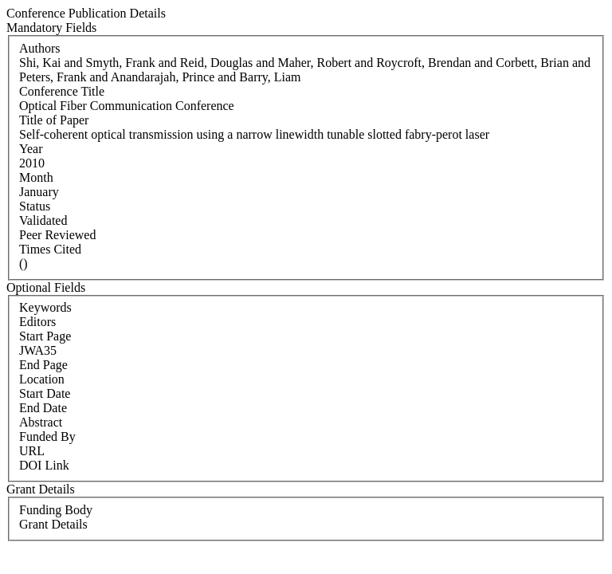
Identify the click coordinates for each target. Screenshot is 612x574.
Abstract (40, 422)
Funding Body (55, 510)
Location (42, 379)
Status (34, 206)
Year (30, 148)
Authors (40, 48)
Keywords (45, 307)
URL (32, 451)
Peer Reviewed (57, 235)
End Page (43, 365)
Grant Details (53, 524)
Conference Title (61, 91)
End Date (43, 408)
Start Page (45, 336)
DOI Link (44, 465)
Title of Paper (53, 120)
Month (36, 177)
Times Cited (50, 249)
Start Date (44, 393)
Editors (37, 321)
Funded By (47, 436)
